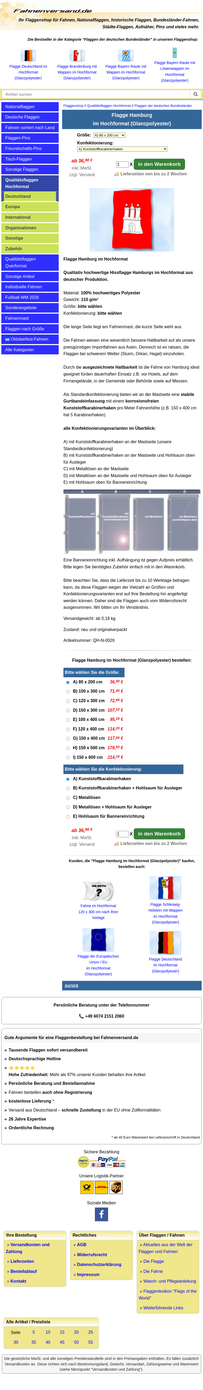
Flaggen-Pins (17, 138)
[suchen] (195, 94)
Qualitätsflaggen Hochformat (21, 183)
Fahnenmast (17, 318)
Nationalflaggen (20, 106)
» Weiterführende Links (161, 1308)
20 (76, 1332)
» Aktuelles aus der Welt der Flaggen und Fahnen (165, 1248)
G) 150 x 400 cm (89, 738)
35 (33, 1342)
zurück (72, 985)
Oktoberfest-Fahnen (26, 339)
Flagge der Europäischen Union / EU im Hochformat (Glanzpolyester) (98, 962)
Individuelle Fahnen (23, 287)
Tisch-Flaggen (18, 159)
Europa (12, 206)
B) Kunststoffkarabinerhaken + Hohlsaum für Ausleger (127, 788)
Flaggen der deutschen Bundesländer (163, 106)
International (18, 217)
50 (76, 1342)
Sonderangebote (20, 307)
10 (47, 1332)
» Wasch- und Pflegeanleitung (167, 1281)
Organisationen (20, 228)
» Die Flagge (151, 1261)
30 (15, 1342)
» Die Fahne (151, 1271)
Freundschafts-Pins (23, 148)
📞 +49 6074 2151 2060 (101, 1016)
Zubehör (13, 248)
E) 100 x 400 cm (88, 719)
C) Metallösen (86, 797)
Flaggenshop (73, 106)
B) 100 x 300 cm (89, 691)
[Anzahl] (122, 164)
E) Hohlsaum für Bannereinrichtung (108, 816)
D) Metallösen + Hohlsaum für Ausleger (112, 807)
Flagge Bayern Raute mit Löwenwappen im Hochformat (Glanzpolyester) (174, 69)
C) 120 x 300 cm (89, 700)
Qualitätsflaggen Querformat (20, 262)
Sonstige (14, 238)
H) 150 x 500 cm (89, 748)
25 (90, 1332)
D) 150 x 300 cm (89, 710)
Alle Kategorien (19, 350)
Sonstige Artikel (19, 276)
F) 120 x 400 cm (88, 729)
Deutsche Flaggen (22, 117)
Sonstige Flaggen (21, 169)
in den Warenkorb (159, 164)
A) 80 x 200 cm (87, 682)
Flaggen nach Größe (24, 329)
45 (62, 1342)
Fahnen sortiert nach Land (30, 127)
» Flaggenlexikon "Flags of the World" (168, 1294)
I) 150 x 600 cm (88, 757)
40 (47, 1342)
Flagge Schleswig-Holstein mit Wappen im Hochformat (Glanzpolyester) (166, 911)
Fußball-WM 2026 (22, 297)
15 (62, 1332)
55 (90, 1342)
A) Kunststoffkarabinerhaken (102, 778)
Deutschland (18, 196)
